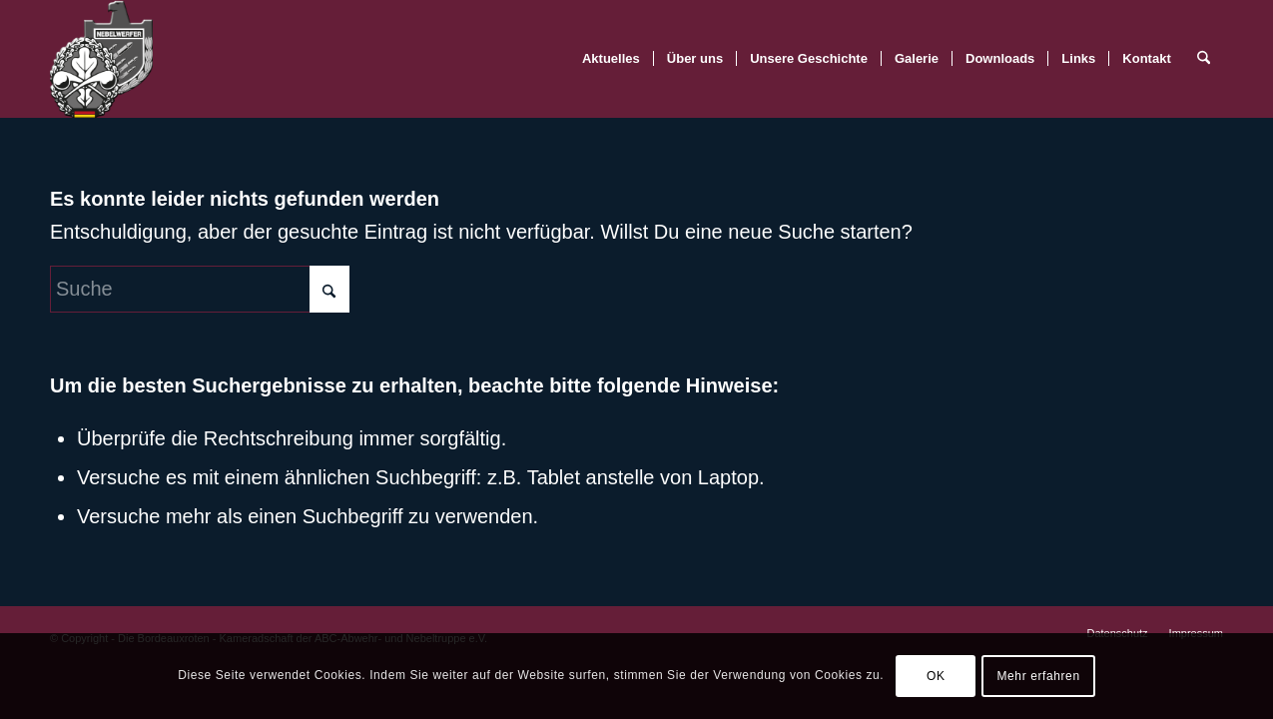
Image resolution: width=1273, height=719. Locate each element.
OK (936, 676)
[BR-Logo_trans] (101, 59)
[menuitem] (611, 59)
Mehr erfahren (1038, 676)
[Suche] (1203, 59)
